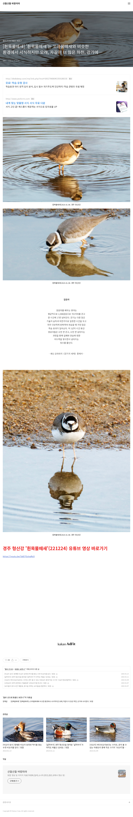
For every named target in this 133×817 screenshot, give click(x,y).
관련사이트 (7, 802)
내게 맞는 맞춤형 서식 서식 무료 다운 (25, 103)
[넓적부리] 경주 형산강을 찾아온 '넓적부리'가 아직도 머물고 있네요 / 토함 (29, 677)
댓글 (4, 759)
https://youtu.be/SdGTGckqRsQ (19, 556)
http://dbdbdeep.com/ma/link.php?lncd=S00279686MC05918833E (36, 78)
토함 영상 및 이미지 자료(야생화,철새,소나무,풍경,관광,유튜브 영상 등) (36, 775)
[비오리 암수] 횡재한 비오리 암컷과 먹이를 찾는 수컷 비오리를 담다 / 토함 (29, 674)
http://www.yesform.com (18, 99)
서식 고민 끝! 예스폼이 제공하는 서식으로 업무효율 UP (31, 106)
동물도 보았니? (20, 669)
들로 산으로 (9, 669)
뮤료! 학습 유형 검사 (16, 82)
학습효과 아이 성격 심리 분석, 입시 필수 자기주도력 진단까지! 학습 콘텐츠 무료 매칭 (45, 86)
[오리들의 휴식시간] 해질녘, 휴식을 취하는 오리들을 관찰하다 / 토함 (27, 686)
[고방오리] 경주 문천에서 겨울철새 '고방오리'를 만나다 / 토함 (25, 683)
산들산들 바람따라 (11, 3)
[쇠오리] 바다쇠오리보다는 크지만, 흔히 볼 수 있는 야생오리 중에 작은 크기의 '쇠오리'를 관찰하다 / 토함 (40, 680)
